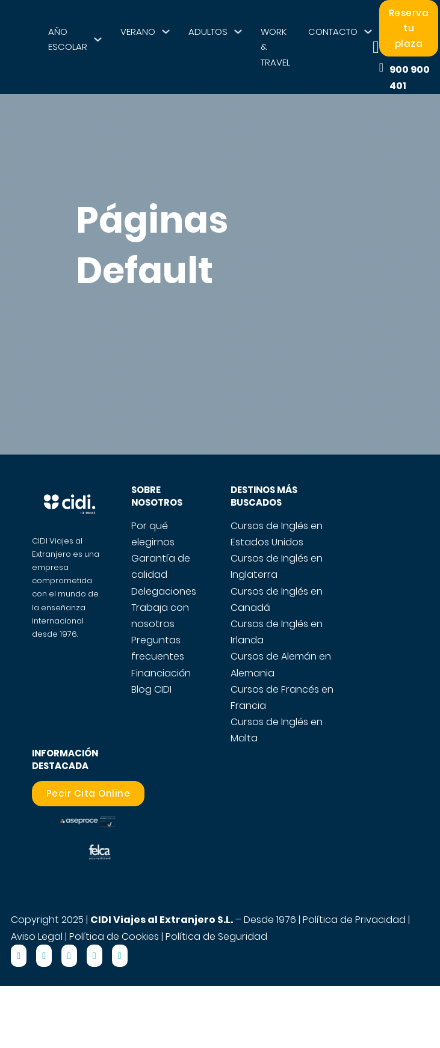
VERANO (137, 31)
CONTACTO (333, 31)
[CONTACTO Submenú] (368, 31)
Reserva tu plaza (409, 28)
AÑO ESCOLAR (67, 39)
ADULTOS (208, 31)
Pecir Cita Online (88, 793)
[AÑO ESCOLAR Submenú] (97, 39)
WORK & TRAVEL (275, 47)
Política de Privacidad (354, 920)
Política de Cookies (114, 936)
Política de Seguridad (216, 936)
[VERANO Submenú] (165, 31)
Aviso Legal (37, 936)
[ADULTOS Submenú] (238, 31)
